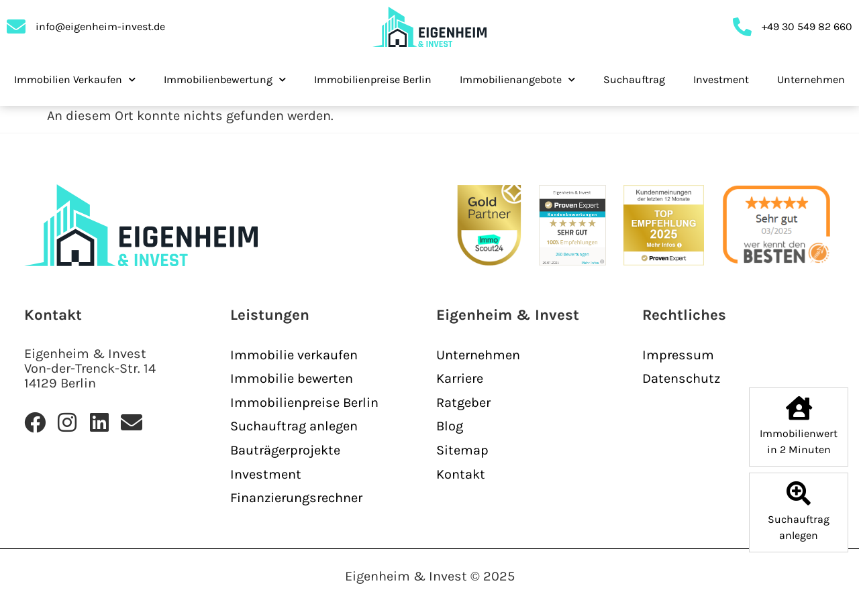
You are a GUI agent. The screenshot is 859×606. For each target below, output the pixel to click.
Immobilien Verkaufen (75, 79)
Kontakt (460, 474)
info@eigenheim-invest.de (100, 26)
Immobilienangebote (517, 79)
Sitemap (462, 450)
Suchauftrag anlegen (294, 426)
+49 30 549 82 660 (807, 26)
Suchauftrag (634, 79)
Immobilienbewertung (225, 79)
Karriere (459, 378)
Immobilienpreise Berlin (373, 79)
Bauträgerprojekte (285, 450)
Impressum (678, 355)
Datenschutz (681, 378)
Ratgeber (463, 402)
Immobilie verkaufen (294, 355)
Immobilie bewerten (291, 378)
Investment (721, 79)
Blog (449, 426)
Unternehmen (811, 79)
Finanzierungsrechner (296, 497)
